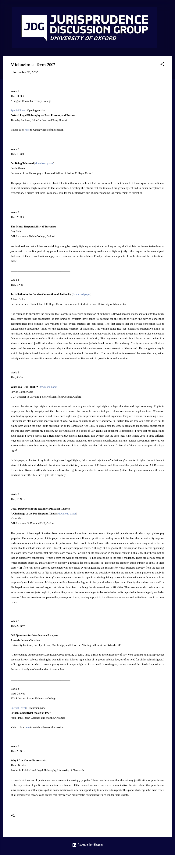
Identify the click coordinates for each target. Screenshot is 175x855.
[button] (162, 65)
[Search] (169, 10)
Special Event (18, 707)
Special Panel (18, 110)
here (27, 129)
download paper (44, 163)
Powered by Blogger (87, 845)
